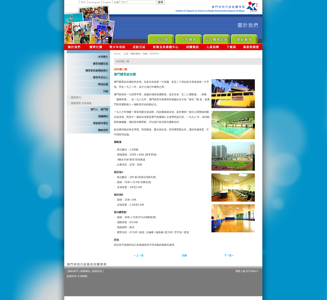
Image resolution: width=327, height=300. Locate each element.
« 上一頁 (138, 255)
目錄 (184, 255)
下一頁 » (229, 255)
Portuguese (94, 2)
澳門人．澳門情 (99, 109)
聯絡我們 (103, 130)
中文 (83, 2)
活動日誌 (139, 47)
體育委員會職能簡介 (97, 70)
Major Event (161, 38)
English (107, 2)
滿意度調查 (251, 47)
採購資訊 (192, 47)
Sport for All (188, 38)
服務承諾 (97, 271)
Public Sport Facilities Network (216, 38)
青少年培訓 (117, 47)
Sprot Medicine (244, 38)
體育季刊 (76, 97)
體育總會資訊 (96, 47)
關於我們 (75, 47)
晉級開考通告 (100, 123)
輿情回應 (103, 84)
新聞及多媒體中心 (166, 47)
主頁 (116, 2)
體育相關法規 (100, 63)
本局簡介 (103, 56)
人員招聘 (213, 47)
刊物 (105, 91)
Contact (123, 2)
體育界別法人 (100, 77)
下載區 (231, 47)
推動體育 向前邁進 (81, 103)
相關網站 (103, 116)
